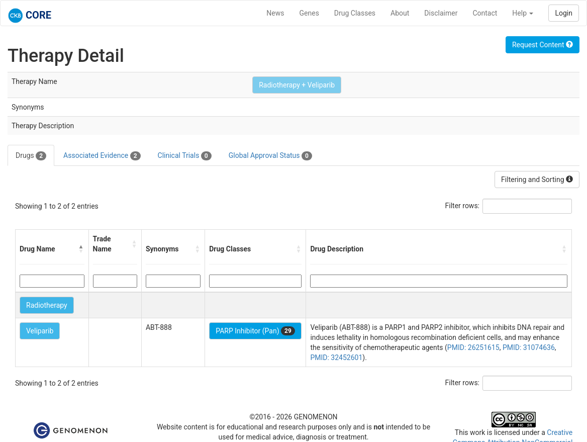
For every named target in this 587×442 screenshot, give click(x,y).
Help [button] (522, 13)
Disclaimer (440, 13)
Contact (484, 13)
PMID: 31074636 (529, 347)
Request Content (542, 45)
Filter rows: (462, 206)
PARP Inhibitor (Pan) (255, 330)
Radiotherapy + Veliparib (297, 85)
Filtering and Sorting (537, 179)
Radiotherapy (46, 305)
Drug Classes (354, 13)
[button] (81, 249)
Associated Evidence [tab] (101, 155)
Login (563, 13)
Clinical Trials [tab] (185, 155)
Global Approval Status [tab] (270, 155)
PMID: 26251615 (473, 347)
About (399, 13)
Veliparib (39, 331)
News (275, 13)
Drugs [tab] (31, 155)
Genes (309, 13)
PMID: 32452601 (336, 357)
